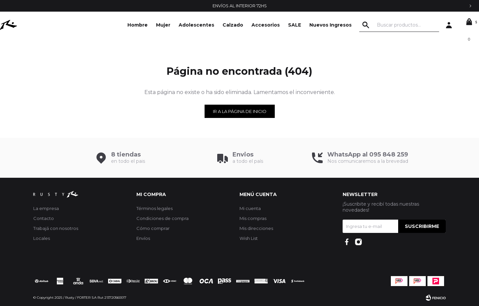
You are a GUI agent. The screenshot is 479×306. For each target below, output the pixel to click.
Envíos (143, 238)
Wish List (249, 238)
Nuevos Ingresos (330, 25)
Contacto (43, 218)
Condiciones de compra (162, 218)
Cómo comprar (153, 228)
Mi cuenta (250, 208)
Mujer (163, 25)
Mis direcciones (256, 228)
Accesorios (265, 25)
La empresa (46, 208)
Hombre (137, 25)
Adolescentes (196, 25)
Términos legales (154, 208)
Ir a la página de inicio (239, 111)
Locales (41, 238)
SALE (294, 25)
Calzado (233, 25)
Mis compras (253, 218)
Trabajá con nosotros (55, 228)
